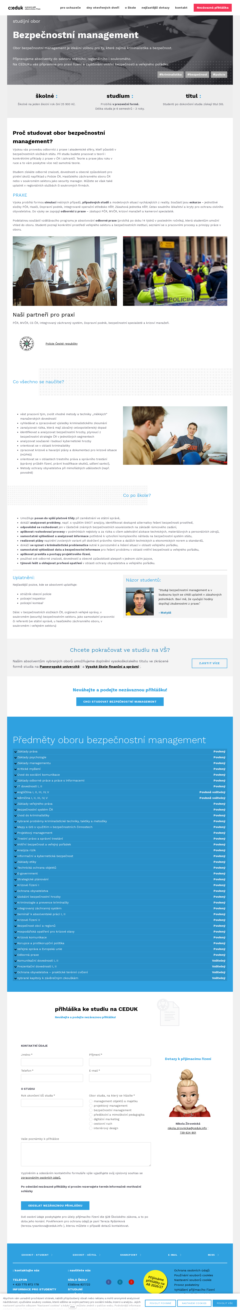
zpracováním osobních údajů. (41, 1181)
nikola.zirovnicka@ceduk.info (187, 1132)
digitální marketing (104, 1123)
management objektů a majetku (113, 1105)
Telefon (27, 1074)
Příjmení (95, 1058)
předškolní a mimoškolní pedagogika (117, 1118)
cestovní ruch (100, 1127)
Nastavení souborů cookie (193, 1284)
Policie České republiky (62, 347)
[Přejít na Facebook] (108, 1286)
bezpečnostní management (110, 1114)
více (72, 1306)
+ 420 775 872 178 (26, 1288)
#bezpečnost (197, 78)
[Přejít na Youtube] (131, 1286)
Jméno (27, 1058)
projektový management (108, 1109)
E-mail (94, 1074)
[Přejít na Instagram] (120, 1286)
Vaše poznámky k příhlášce (40, 1143)
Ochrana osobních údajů (192, 1274)
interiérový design (103, 1132)
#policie (219, 78)
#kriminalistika (170, 78)
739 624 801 (188, 1136)
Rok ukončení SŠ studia (38, 1099)
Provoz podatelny (186, 1289)
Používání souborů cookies (193, 1279)
